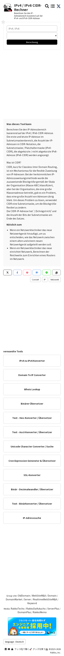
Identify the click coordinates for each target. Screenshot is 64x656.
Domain (52, 595)
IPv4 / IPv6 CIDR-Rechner (27, 7)
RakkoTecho (17, 608)
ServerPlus (53, 608)
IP (45, 279)
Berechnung (32, 42)
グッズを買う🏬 (40, 649)
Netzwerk (55, 279)
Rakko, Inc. (55, 652)
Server (27, 599)
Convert (35, 279)
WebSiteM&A (39, 595)
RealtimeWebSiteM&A (45, 599)
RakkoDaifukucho (36, 608)
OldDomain (24, 595)
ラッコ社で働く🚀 (23, 649)
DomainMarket (14, 599)
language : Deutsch (14, 641)
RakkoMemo (40, 612)
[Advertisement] (32, 83)
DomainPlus (24, 612)
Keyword (32, 603)
